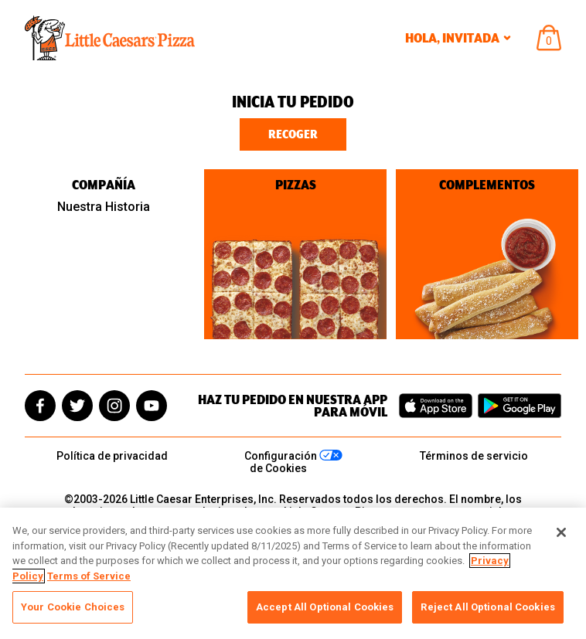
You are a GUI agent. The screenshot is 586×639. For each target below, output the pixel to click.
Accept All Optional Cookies (325, 607)
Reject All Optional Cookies (488, 607)
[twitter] (77, 405)
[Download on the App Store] (436, 405)
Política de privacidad (112, 456)
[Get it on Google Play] (519, 405)
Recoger (293, 134)
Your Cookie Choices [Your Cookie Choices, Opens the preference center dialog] (72, 607)
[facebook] (40, 405)
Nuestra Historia (103, 206)
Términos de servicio (474, 456)
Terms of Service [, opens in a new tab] (89, 576)
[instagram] (114, 405)
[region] (293, 573)
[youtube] (151, 405)
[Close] (561, 532)
